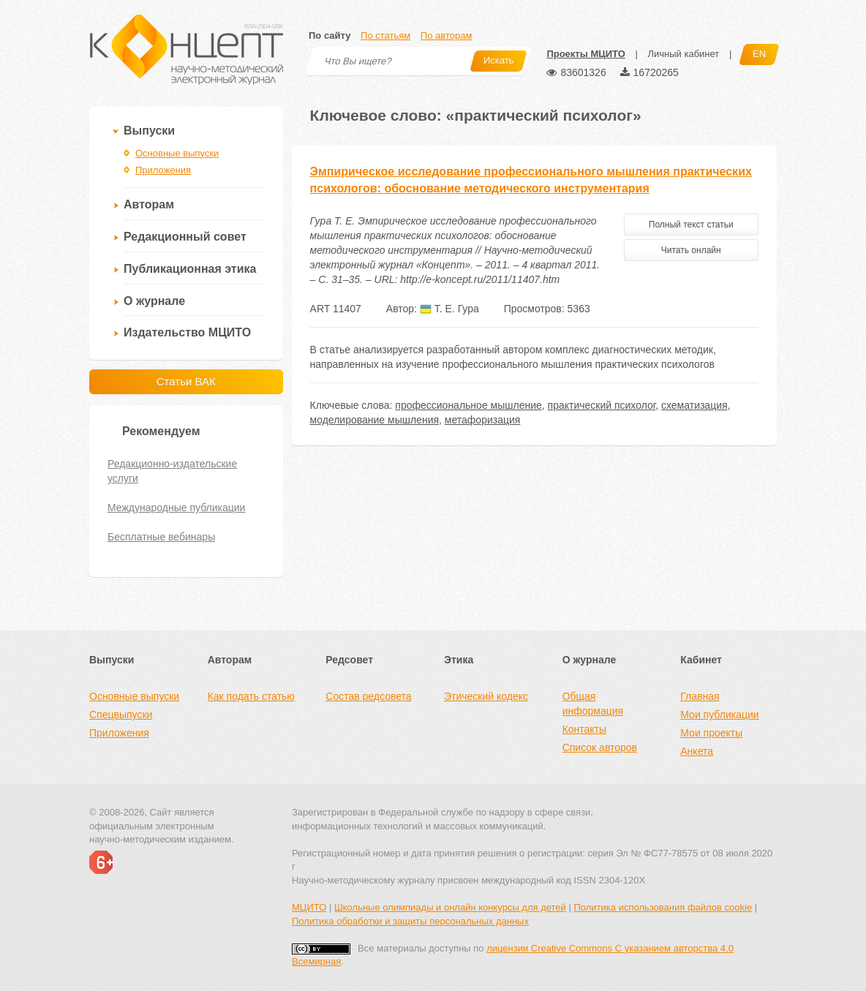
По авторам (446, 35)
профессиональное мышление (468, 405)
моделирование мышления (374, 420)
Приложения (163, 170)
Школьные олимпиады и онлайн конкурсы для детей (450, 907)
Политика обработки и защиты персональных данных (410, 921)
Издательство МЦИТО (187, 332)
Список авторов (599, 747)
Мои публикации (719, 714)
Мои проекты (711, 733)
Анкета (696, 751)
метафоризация (483, 420)
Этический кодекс (486, 696)
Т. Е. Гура (449, 308)
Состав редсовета (368, 696)
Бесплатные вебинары (161, 537)
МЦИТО (309, 907)
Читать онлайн (691, 250)
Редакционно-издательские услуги (172, 471)
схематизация (694, 405)
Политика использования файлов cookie (662, 907)
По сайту (329, 35)
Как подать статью (251, 696)
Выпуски (149, 130)
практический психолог (602, 405)
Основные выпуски (177, 153)
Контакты (584, 729)
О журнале (154, 301)
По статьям (385, 35)
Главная (699, 696)
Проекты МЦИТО (585, 53)
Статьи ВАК (186, 381)
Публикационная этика (190, 269)
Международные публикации (176, 507)
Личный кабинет (683, 53)
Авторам (149, 204)
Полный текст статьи (691, 224)
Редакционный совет (185, 236)
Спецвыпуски (120, 714)
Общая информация (592, 703)
